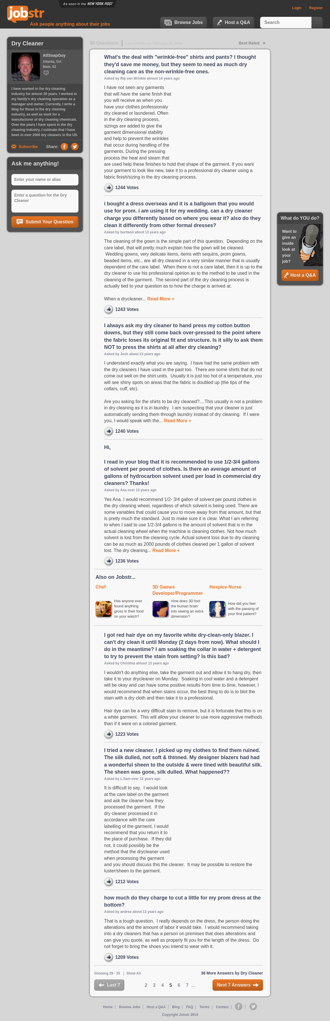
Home (107, 1007)
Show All (133, 973)
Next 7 (238, 984)
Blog (176, 1007)
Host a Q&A (233, 22)
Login (296, 8)
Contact (222, 1007)
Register (316, 8)
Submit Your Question (45, 222)
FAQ (189, 1007)
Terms (205, 1007)
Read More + (160, 298)
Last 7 (109, 984)
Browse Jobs (184, 22)
